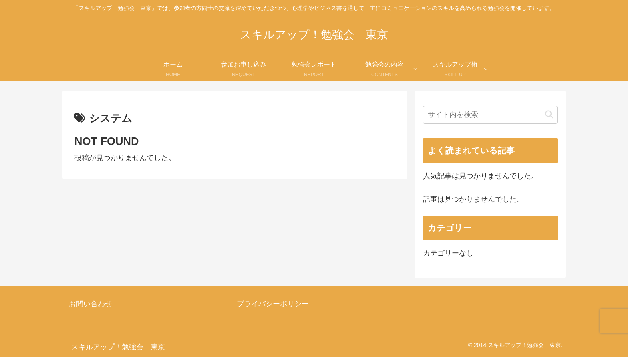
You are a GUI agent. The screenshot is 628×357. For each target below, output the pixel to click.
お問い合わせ (90, 304)
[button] (549, 114)
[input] (490, 115)
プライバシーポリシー (273, 304)
